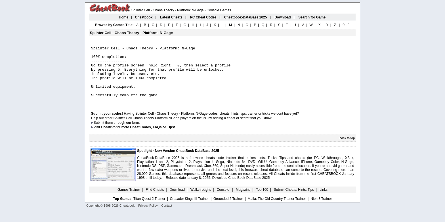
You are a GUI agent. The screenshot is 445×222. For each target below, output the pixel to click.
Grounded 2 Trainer (228, 210)
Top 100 (262, 201)
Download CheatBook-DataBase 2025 (241, 189)
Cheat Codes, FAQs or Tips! (152, 138)
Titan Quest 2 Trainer (149, 210)
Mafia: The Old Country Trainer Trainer (277, 210)
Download (177, 201)
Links (324, 201)
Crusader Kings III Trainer (189, 210)
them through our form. (122, 134)
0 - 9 (346, 25)
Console (223, 201)
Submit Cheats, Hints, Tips (294, 201)
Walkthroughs (200, 201)
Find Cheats (155, 201)
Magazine (243, 201)
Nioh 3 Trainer (321, 210)
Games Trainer (128, 201)
